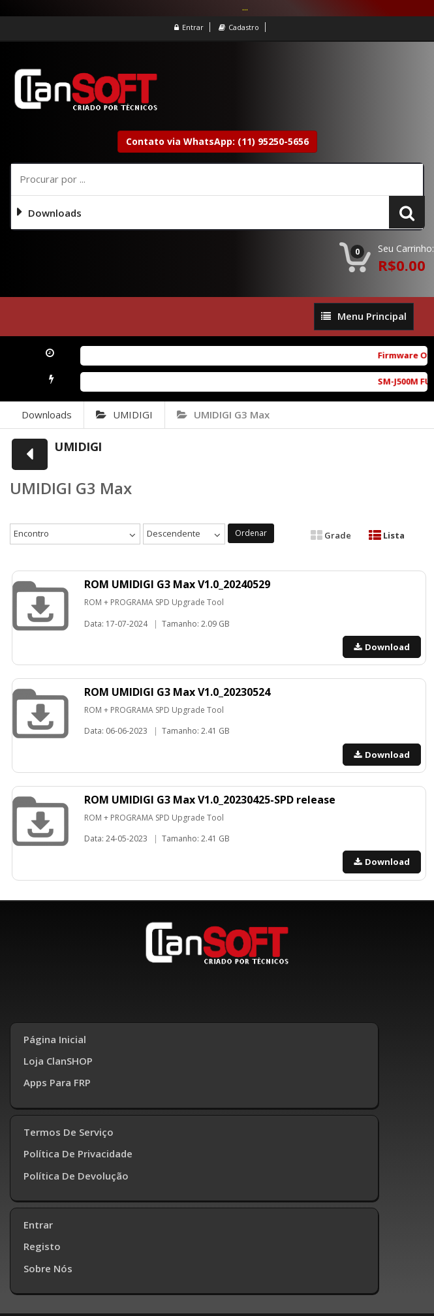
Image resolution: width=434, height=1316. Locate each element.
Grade (331, 535)
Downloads (47, 414)
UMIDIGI (124, 414)
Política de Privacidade (77, 1153)
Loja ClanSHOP (58, 1060)
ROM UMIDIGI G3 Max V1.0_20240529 (177, 584)
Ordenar (251, 533)
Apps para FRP (57, 1082)
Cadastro (239, 27)
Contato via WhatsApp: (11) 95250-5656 (217, 141)
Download (382, 647)
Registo (42, 1246)
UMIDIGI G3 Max (223, 414)
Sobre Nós (47, 1268)
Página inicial (54, 1039)
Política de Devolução (76, 1175)
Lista (387, 535)
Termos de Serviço (68, 1131)
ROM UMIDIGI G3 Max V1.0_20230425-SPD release (209, 799)
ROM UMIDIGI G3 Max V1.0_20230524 (177, 692)
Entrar (189, 27)
